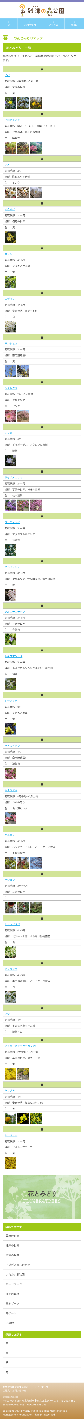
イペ (7, 75)
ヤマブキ (10, 1090)
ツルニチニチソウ (15, 611)
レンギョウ (11, 1135)
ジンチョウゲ (12, 522)
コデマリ (10, 298)
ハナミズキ (11, 790)
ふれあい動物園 (15, 1274)
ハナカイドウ (12, 745)
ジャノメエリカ (13, 477)
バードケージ (14, 1284)
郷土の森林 (12, 1294)
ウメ (7, 164)
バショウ (10, 879)
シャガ (8, 433)
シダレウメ (11, 388)
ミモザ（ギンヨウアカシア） (21, 1046)
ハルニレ (10, 835)
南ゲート (11, 1313)
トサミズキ (11, 701)
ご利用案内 (30, 23)
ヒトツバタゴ (12, 924)
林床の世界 (12, 1245)
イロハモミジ (12, 120)
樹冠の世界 (12, 1255)
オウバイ (10, 209)
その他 (10, 1323)
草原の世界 (12, 1236)
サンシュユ (11, 343)
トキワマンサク (13, 656)
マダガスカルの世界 (18, 1265)
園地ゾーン (12, 1303)
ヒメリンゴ (11, 969)
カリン (8, 254)
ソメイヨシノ (12, 567)
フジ (7, 1014)
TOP (9, 23)
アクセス (53, 23)
